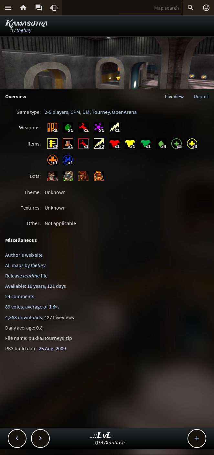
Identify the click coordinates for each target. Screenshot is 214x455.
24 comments (19, 296)
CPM (75, 112)
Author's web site (24, 255)
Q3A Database (110, 442)
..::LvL (101, 435)
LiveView (174, 96)
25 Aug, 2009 (52, 348)
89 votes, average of (32, 306)
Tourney (101, 112)
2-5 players (56, 112)
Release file (26, 275)
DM (86, 112)
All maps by (25, 265)
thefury (23, 30)
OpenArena (124, 112)
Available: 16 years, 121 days (35, 286)
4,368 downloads (23, 317)
